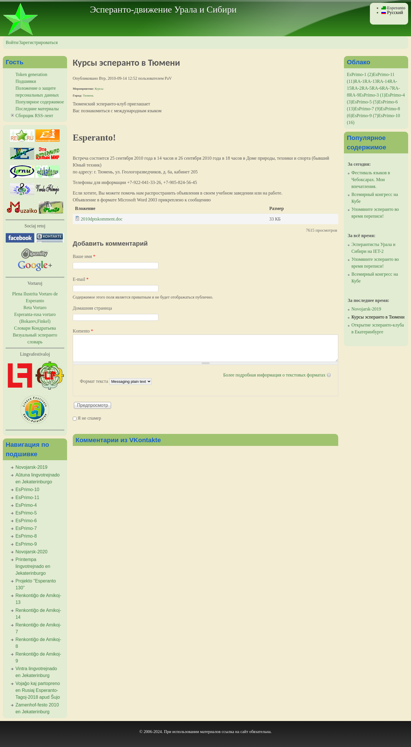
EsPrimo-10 (27, 489)
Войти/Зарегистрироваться (32, 42)
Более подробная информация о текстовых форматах (274, 375)
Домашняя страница (92, 308)
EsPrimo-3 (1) (372, 95)
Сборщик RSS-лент (34, 115)
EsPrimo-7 (26, 528)
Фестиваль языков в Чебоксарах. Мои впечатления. (370, 179)
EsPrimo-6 (26, 520)
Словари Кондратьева (35, 328)
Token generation (31, 74)
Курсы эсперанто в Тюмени (377, 317)
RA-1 (359, 81)
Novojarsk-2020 (31, 551)
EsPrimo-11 (27, 497)
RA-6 (377, 88)
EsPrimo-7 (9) (367, 108)
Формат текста (94, 381)
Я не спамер (89, 418)
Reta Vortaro (35, 307)
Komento (83, 331)
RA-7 (387, 88)
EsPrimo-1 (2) (360, 74)
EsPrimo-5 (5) (365, 101)
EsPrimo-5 (26, 512)
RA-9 (354, 95)
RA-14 (383, 81)
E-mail (81, 279)
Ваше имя (84, 256)
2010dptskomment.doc (101, 219)
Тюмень (88, 95)
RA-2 (356, 88)
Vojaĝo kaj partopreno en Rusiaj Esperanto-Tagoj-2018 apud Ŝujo (37, 690)
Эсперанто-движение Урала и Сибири (163, 9)
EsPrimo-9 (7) (365, 115)
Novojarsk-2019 (31, 467)
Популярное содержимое (39, 101)
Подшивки (25, 81)
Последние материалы (37, 108)
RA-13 (370, 81)
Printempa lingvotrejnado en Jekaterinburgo (32, 566)
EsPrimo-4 (26, 505)
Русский (392, 12)
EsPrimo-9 (26, 544)
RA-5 (367, 88)
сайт (244, 731)
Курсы (99, 88)
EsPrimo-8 (26, 536)
